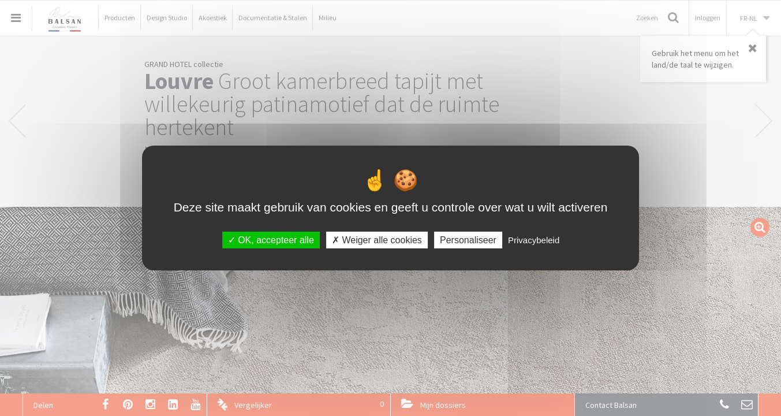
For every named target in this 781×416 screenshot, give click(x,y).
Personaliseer (468, 240)
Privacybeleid (533, 240)
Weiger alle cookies (377, 240)
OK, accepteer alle (271, 240)
